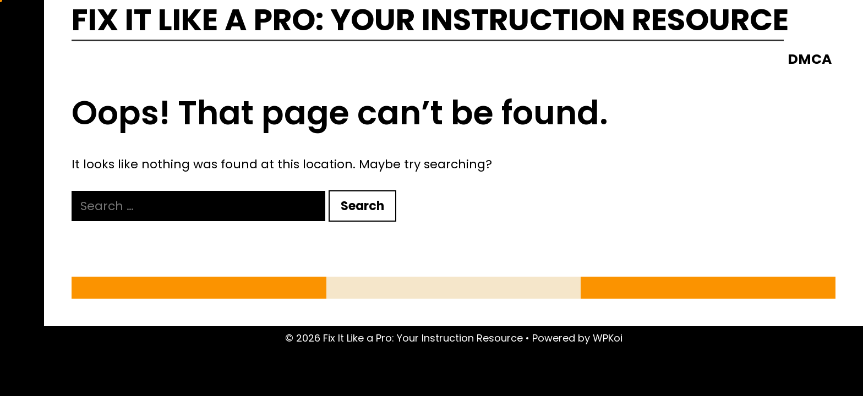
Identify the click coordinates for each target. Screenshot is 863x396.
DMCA (810, 59)
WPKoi (607, 338)
